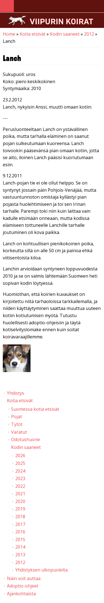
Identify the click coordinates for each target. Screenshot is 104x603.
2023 (20, 478)
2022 (20, 486)
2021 (20, 494)
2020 (20, 501)
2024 (20, 471)
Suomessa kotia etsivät (35, 409)
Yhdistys (15, 393)
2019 (20, 509)
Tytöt (16, 424)
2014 (20, 547)
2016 (20, 532)
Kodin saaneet (65, 34)
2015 (20, 539)
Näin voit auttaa (23, 578)
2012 (89, 34)
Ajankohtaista (21, 594)
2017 (20, 524)
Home (9, 34)
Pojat (16, 417)
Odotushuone (25, 439)
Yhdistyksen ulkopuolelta (41, 570)
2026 (20, 455)
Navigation (7, 6)
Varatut (19, 432)
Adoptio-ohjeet (22, 586)
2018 (20, 517)
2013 (20, 555)
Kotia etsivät (32, 34)
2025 (20, 463)
